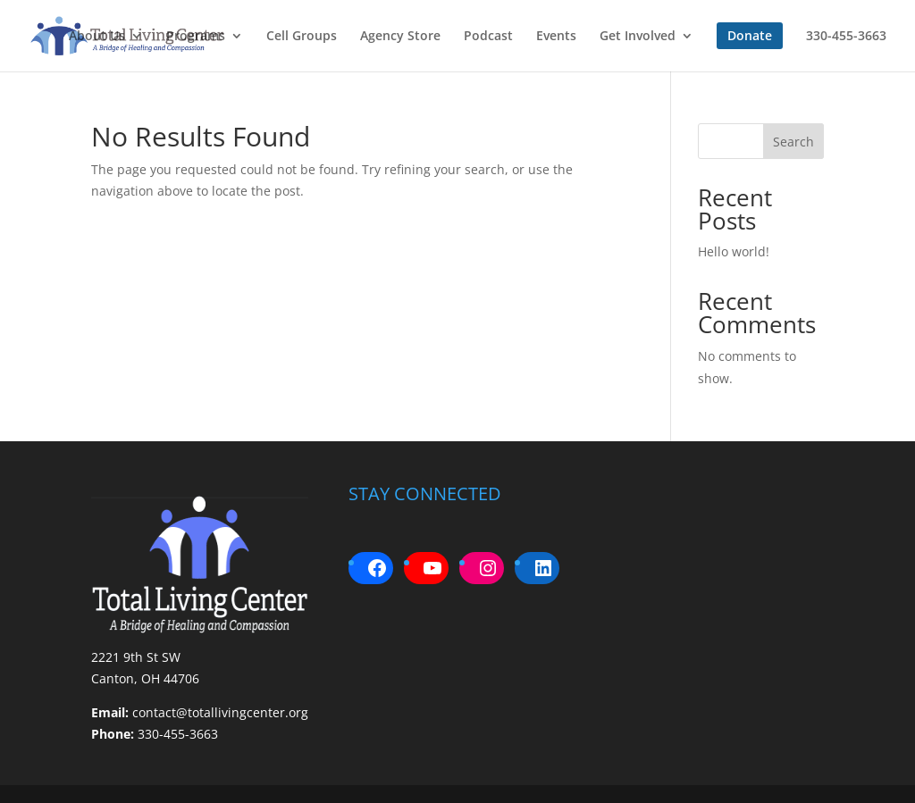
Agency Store (400, 36)
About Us (97, 36)
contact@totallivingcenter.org (220, 712)
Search (793, 141)
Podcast (488, 36)
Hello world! (733, 251)
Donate (749, 35)
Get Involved (638, 36)
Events (556, 36)
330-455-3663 (846, 36)
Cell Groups (301, 36)
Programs (195, 36)
